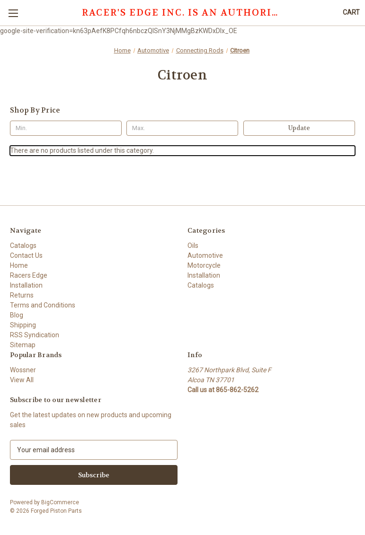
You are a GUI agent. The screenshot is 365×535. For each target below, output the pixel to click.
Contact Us (26, 255)
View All (22, 380)
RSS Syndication (34, 335)
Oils (192, 245)
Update (299, 128)
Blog (16, 315)
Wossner (23, 370)
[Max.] (182, 128)
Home (19, 265)
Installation (26, 285)
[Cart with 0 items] (351, 12)
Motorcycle (204, 265)
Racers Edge (28, 275)
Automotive (205, 255)
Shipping (23, 325)
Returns (22, 295)
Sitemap (23, 345)
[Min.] (66, 128)
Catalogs (23, 245)
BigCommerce (60, 502)
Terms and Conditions (42, 305)
